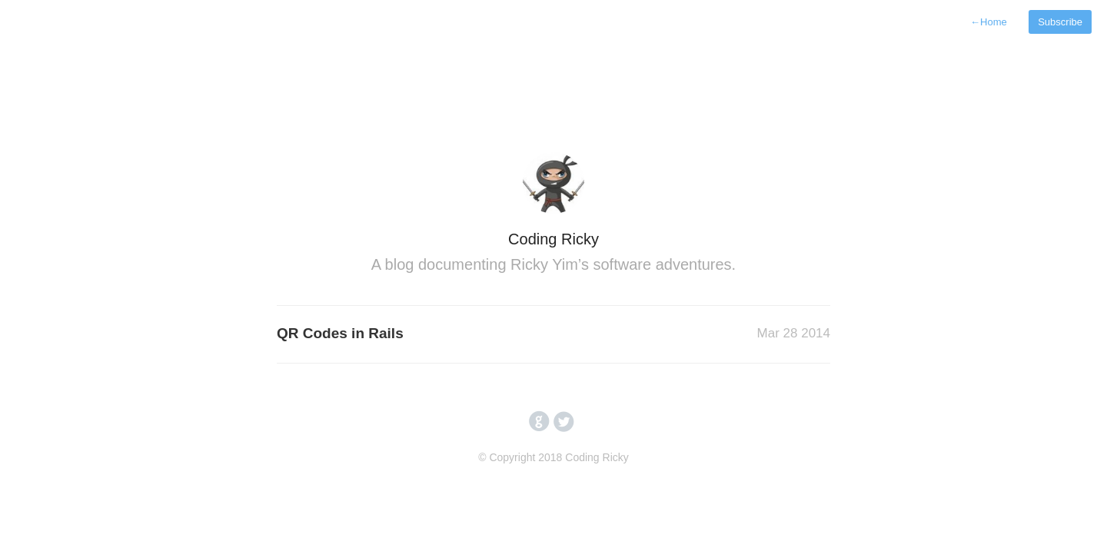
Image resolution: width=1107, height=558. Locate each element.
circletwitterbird (564, 422)
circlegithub (539, 422)
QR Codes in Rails (340, 333)
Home (988, 22)
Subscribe (1060, 22)
